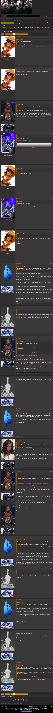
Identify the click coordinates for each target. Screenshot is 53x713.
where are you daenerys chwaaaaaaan (26, 28)
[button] (12, 16)
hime (8, 461)
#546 (51, 198)
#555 (51, 505)
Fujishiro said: (20, 168)
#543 (51, 101)
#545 (51, 165)
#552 (51, 408)
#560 (51, 662)
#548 (51, 263)
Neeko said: (20, 39)
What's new (17, 15)
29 (15, 34)
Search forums (9, 18)
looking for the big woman (38, 27)
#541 (51, 36)
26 (9, 34)
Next (26, 34)
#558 (51, 599)
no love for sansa (15, 28)
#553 (51, 439)
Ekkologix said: (21, 136)
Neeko (8, 284)
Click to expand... (34, 147)
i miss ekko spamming (28, 27)
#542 (51, 69)
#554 (51, 471)
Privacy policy (44, 706)
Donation (10, 15)
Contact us (31, 706)
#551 (51, 377)
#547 (51, 231)
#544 (51, 133)
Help (49, 706)
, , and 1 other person (28, 373)
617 (22, 34)
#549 (51, 307)
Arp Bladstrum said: (22, 571)
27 (11, 34)
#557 (51, 568)
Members (24, 15)
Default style (4, 706)
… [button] (7, 34)
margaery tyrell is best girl (6, 28)
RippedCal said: (21, 266)
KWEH (8, 328)
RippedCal (8, 123)
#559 (51, 631)
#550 (51, 338)
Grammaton (4, 27)
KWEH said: (20, 602)
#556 (51, 536)
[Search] (51, 16)
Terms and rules (37, 706)
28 (13, 34)
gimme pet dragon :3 (19, 27)
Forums (4, 15)
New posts (3, 18)
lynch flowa (47, 27)
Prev (3, 34)
